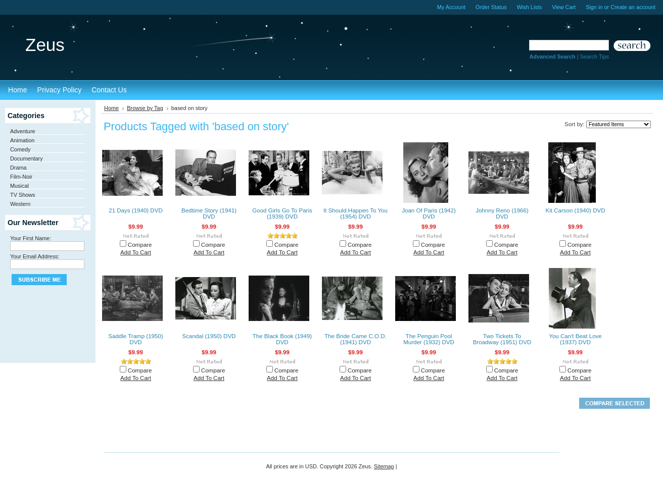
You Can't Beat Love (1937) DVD (575, 339)
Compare (140, 245)
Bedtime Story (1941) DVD (208, 213)
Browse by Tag (145, 108)
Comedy (20, 149)
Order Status (491, 7)
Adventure (22, 131)
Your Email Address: (35, 256)
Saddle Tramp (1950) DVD (135, 339)
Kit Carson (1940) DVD (575, 210)
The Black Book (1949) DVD (282, 339)
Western (20, 204)
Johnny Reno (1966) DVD (502, 213)
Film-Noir (21, 177)
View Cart (564, 7)
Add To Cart (135, 252)
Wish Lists (529, 7)
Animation (22, 140)
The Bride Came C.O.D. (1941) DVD (355, 339)
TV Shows (22, 195)
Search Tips (594, 56)
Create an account (632, 7)
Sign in (594, 7)
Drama (18, 168)
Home (111, 108)
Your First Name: (30, 238)
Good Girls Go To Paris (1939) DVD (282, 213)
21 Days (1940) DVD (136, 210)
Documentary (26, 158)
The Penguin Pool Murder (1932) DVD (428, 339)
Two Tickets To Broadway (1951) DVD (502, 339)
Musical (19, 186)
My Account (451, 7)
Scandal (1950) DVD (209, 336)
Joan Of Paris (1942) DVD (429, 213)
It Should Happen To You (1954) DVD (355, 213)
